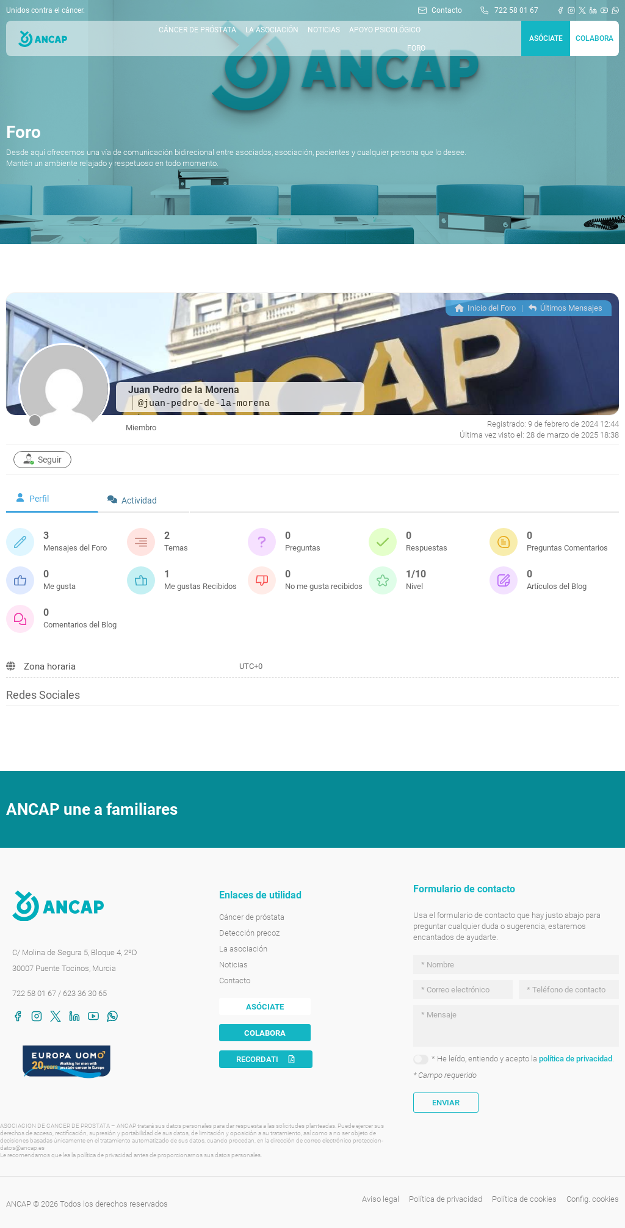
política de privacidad (575, 1058)
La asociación (271, 30)
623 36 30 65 (85, 993)
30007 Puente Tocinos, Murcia (64, 968)
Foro (416, 48)
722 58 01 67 (34, 993)
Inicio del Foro (485, 307)
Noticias (324, 30)
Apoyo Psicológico (385, 30)
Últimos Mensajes (565, 307)
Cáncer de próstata (197, 30)
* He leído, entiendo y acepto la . (523, 1058)
